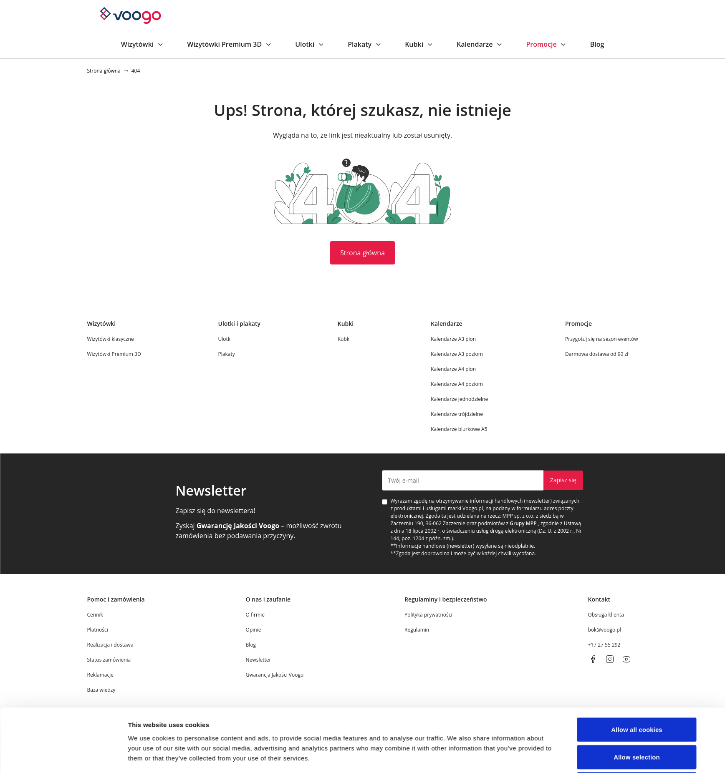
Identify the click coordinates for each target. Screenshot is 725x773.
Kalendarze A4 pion (453, 369)
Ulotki (309, 44)
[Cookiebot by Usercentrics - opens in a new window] (72, 681)
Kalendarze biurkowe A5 (459, 429)
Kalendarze (480, 44)
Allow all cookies (636, 594)
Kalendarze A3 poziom (457, 354)
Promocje (546, 44)
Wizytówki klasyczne (110, 338)
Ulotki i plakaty (239, 323)
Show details (456, 681)
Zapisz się (563, 480)
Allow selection (637, 622)
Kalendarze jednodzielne (459, 399)
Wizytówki (142, 44)
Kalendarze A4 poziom (457, 384)
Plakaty (364, 44)
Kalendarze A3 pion (453, 338)
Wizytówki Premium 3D (229, 44)
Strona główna (362, 252)
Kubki (419, 44)
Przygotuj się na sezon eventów (601, 338)
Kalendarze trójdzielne (457, 414)
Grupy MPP (523, 523)
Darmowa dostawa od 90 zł (596, 354)
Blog (597, 44)
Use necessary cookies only (636, 649)
